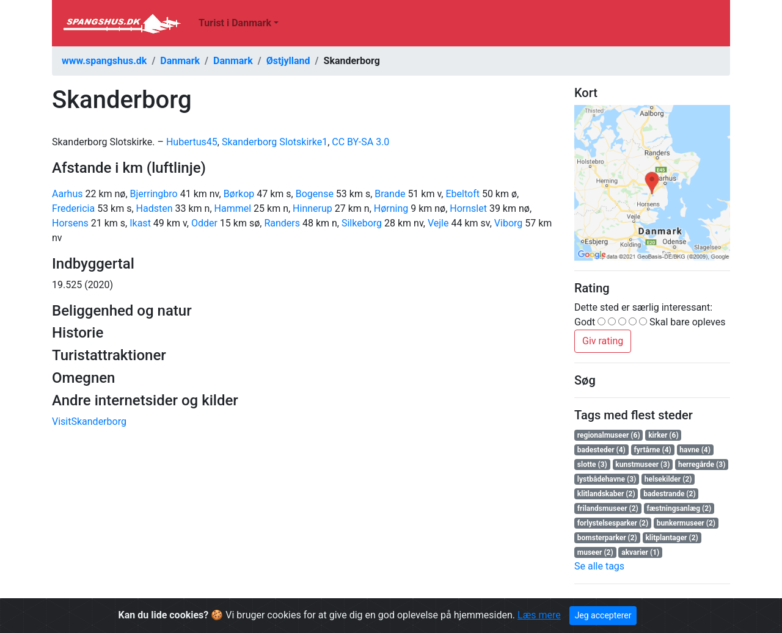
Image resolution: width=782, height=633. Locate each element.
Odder (204, 223)
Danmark (180, 61)
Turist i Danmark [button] (235, 23)
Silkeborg (362, 223)
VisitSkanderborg (89, 421)
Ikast (140, 223)
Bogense (315, 194)
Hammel (233, 208)
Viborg (508, 223)
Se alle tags (599, 566)
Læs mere (539, 615)
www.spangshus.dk (104, 61)
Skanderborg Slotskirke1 (274, 142)
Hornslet (468, 208)
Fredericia (73, 208)
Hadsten (154, 208)
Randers (282, 223)
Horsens (70, 223)
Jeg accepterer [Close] (603, 615)
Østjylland (288, 61)
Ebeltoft (462, 194)
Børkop (239, 194)
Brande (390, 194)
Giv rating (602, 341)
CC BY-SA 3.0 (360, 142)
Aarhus (67, 194)
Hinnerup (312, 208)
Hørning (391, 208)
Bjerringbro (154, 194)
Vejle (438, 223)
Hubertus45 (191, 142)
